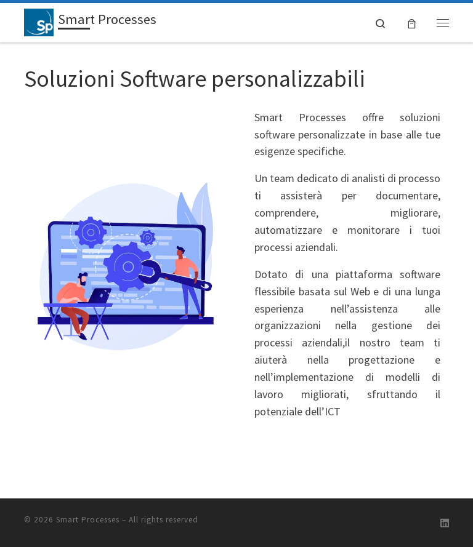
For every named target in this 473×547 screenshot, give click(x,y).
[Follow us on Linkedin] (444, 523)
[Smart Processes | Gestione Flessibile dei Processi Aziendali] (39, 21)
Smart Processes (87, 519)
